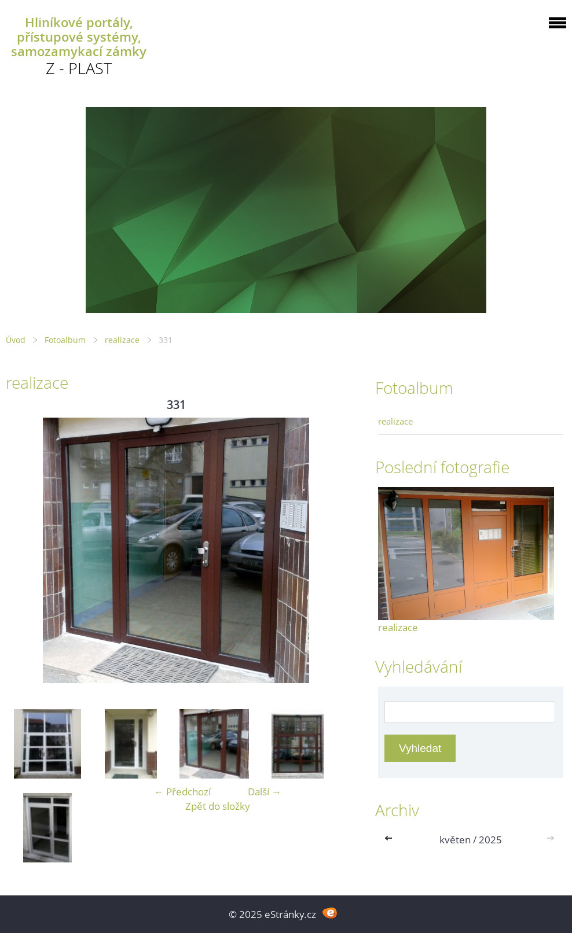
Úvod (15, 339)
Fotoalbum (65, 339)
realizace (122, 339)
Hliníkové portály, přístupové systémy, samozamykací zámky (78, 36)
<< (391, 839)
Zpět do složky (217, 806)
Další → (264, 791)
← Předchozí (182, 791)
